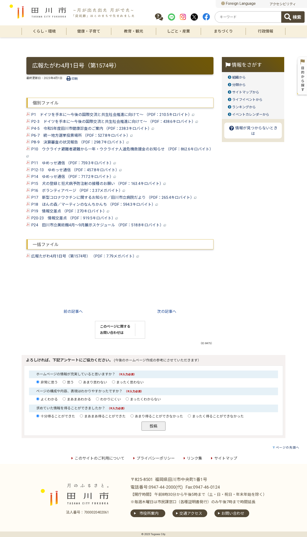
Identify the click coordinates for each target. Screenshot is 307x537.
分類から (239, 85)
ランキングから (244, 107)
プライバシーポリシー (153, 458)
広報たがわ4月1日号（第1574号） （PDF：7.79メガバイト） (82, 256)
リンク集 (192, 458)
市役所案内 (149, 513)
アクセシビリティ (283, 4)
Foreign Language (238, 3)
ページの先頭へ (287, 447)
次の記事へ (166, 311)
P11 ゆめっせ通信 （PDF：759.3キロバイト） (71, 163)
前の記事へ (73, 311)
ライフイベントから (247, 100)
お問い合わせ (232, 513)
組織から (239, 77)
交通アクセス (190, 513)
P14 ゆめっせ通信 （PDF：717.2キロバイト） (71, 176)
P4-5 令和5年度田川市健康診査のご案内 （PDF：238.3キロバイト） (90, 128)
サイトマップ (223, 458)
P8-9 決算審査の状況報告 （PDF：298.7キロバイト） (77, 142)
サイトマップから (245, 92)
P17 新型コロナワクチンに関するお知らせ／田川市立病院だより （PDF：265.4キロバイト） (111, 197)
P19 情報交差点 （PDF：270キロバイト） (67, 211)
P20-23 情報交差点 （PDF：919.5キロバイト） (72, 218)
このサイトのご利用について (97, 458)
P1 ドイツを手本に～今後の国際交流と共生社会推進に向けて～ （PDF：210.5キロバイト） (110, 114)
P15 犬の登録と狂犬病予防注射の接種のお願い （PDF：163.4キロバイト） (96, 183)
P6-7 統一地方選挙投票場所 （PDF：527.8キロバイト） (79, 135)
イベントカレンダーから (250, 115)
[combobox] (248, 17)
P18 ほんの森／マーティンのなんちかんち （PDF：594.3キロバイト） (92, 204)
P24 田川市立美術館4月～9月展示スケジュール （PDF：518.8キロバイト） (96, 225)
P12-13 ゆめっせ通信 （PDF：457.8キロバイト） (74, 170)
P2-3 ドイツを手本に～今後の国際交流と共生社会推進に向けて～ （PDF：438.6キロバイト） (112, 121)
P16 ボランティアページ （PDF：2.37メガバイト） (75, 190)
